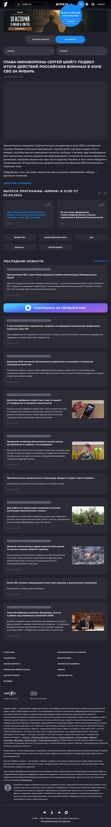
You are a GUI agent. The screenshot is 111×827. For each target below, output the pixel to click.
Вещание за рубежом (38, 695)
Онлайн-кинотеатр (11, 664)
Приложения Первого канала (16, 670)
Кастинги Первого (11, 675)
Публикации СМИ (64, 675)
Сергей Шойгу (55, 247)
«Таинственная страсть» (49, 740)
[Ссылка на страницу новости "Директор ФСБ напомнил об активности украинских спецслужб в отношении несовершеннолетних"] (55, 369)
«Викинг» (93, 737)
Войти (101, 4)
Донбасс (19, 247)
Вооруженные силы (55, 237)
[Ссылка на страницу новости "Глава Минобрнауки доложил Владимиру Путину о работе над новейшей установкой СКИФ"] (55, 621)
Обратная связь (64, 658)
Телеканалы (26, 780)
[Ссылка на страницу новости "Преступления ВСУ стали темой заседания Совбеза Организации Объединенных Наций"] (55, 282)
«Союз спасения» (66, 737)
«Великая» (18, 740)
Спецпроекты (9, 658)
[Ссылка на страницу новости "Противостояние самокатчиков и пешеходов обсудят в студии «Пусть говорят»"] (55, 484)
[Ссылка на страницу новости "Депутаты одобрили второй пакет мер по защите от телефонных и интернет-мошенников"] (55, 409)
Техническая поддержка (68, 664)
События (61, 670)
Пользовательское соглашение (71, 652)
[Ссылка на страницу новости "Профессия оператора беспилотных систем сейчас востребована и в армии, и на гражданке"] (55, 450)
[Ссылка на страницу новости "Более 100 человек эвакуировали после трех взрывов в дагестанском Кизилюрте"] (55, 588)
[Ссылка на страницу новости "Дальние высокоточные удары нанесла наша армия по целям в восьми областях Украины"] (55, 555)
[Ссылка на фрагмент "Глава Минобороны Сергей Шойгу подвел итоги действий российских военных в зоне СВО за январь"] (28, 214)
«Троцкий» (8, 740)
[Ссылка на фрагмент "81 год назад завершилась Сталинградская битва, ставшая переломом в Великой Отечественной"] (82, 214)
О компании (8, 652)
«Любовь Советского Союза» (44, 737)
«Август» (26, 737)
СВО (91, 237)
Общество (19, 237)
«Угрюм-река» (81, 737)
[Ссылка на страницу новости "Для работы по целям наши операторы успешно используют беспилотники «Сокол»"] (55, 515)
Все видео (7, 681)
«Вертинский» (30, 740)
